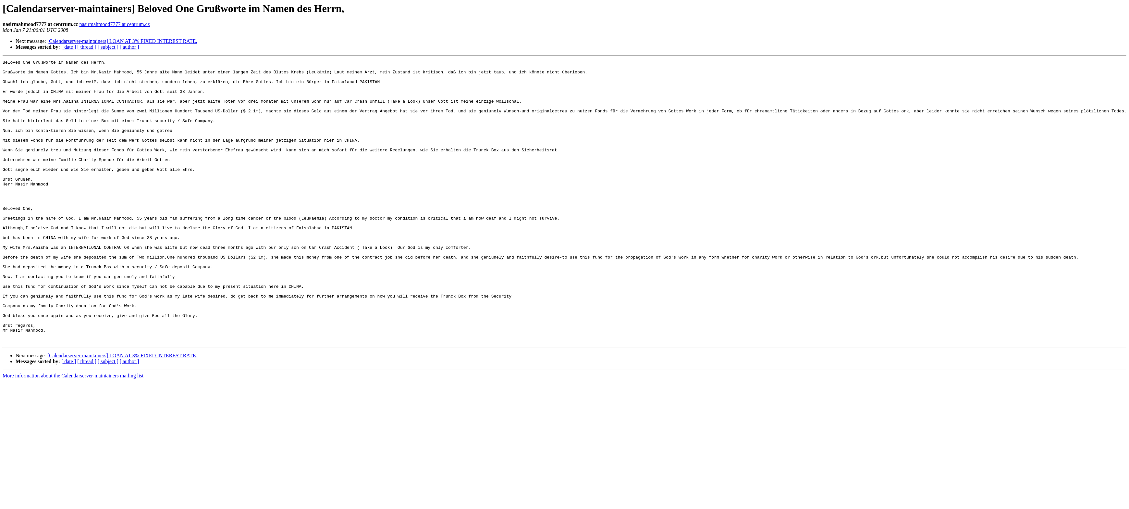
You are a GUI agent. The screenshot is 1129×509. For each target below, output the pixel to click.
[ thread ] (86, 47)
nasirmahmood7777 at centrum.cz (114, 24)
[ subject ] (108, 47)
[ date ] (68, 47)
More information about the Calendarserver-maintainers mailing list (73, 432)
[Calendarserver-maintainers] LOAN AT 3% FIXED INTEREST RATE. (122, 41)
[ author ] (129, 47)
